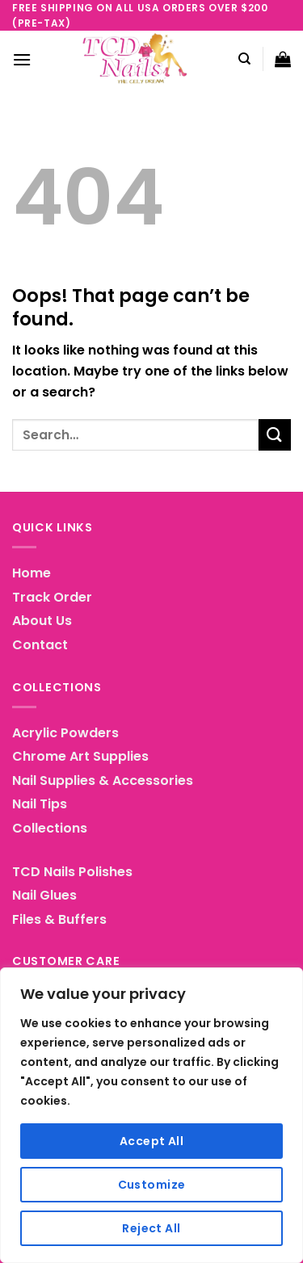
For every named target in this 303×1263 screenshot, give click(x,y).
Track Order (52, 597)
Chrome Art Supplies (80, 756)
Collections (49, 828)
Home (31, 573)
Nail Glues (44, 895)
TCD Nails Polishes (72, 871)
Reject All (151, 1228)
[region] (151, 1115)
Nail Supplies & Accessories (102, 780)
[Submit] (275, 435)
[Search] (244, 59)
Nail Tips (39, 804)
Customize (152, 1185)
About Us (42, 620)
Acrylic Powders (65, 733)
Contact (40, 645)
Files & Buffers (59, 919)
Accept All (151, 1141)
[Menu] (22, 59)
